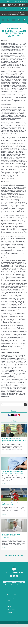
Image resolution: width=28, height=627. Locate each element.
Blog (10, 12)
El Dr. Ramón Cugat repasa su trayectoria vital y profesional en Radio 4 (14, 440)
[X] (8, 19)
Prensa (14, 12)
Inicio (6, 12)
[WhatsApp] (18, 19)
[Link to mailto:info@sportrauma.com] (22, 9)
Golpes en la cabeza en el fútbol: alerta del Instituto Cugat (14, 503)
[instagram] (15, 415)
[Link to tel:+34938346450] (25, 9)
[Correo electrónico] (24, 19)
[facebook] (9, 415)
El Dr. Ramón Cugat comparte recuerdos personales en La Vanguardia (11, 536)
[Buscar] (25, 404)
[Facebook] (2, 19)
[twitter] (12, 415)
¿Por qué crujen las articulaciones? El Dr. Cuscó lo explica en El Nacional (13, 472)
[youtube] (18, 415)
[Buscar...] (12, 404)
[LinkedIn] (13, 19)
